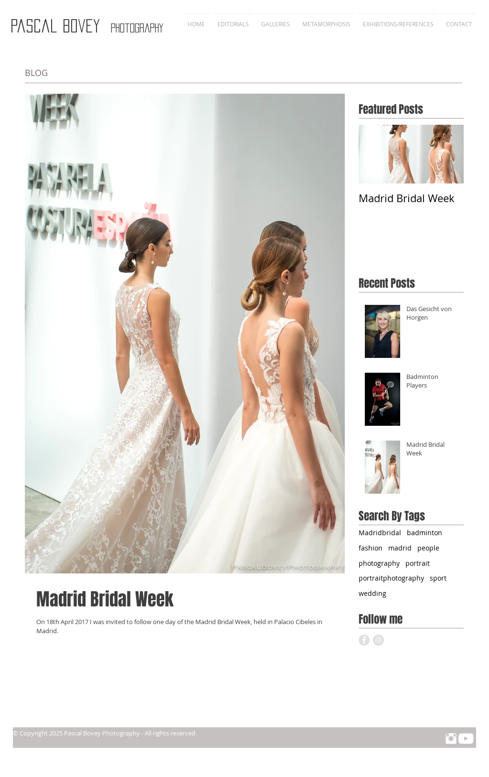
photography (379, 563)
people (428, 547)
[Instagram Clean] (451, 738)
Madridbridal (380, 532)
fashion (371, 547)
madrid (400, 547)
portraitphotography (391, 578)
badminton (424, 532)
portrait (417, 563)
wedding (372, 593)
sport (438, 578)
